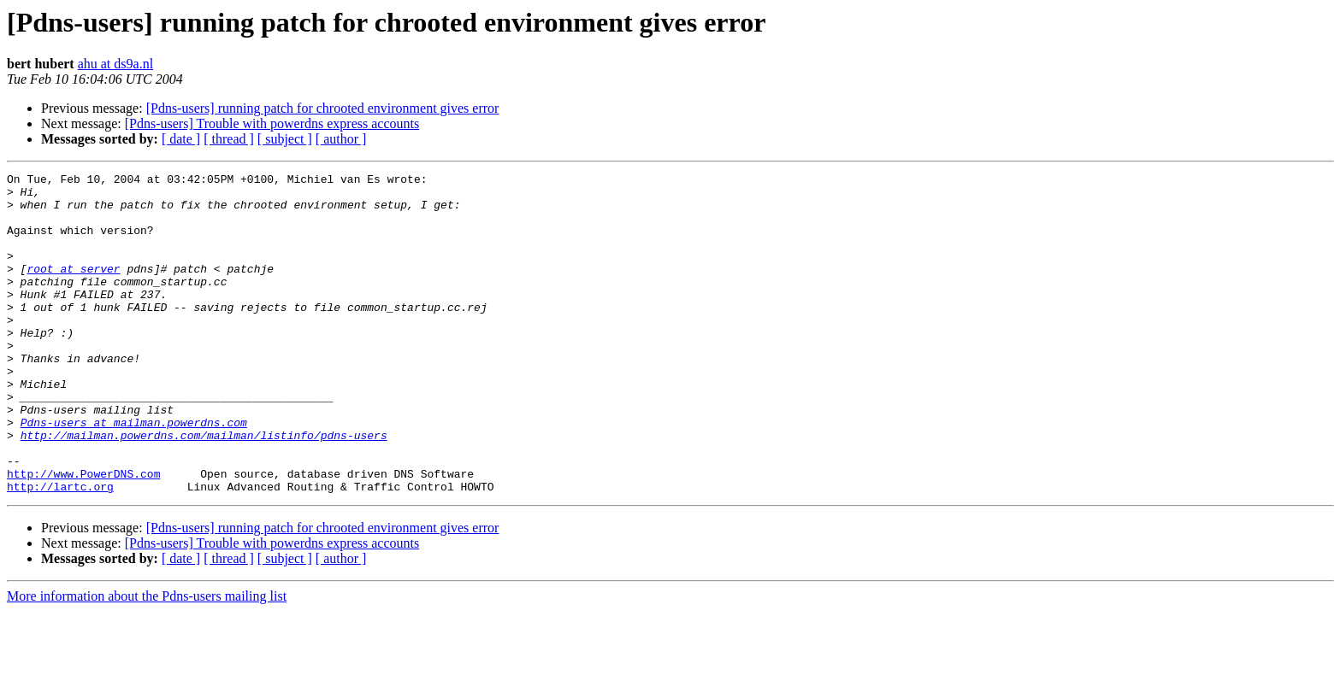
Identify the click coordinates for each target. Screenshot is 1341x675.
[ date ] (181, 139)
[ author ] (341, 139)
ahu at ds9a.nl (115, 63)
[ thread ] (229, 139)
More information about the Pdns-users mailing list (147, 660)
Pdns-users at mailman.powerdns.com (134, 473)
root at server (73, 288)
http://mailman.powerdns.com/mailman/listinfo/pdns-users (204, 488)
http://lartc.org (60, 550)
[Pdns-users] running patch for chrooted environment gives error (322, 108)
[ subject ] (284, 139)
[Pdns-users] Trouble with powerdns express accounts (272, 123)
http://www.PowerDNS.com (83, 535)
